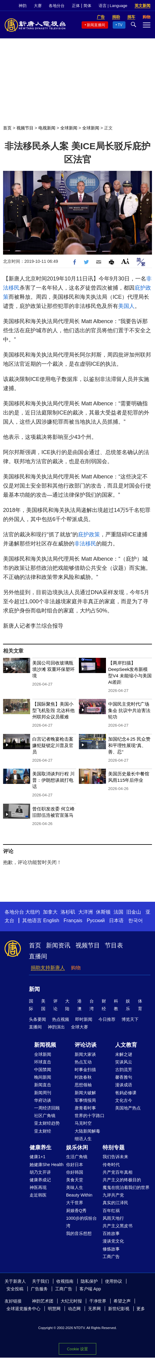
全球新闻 (68, 127)
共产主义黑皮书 (117, 1225)
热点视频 (60, 1019)
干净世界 (97, 1301)
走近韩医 (38, 1195)
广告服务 (39, 1288)
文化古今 (123, 1100)
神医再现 (38, 1187)
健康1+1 (37, 1156)
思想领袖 (83, 1084)
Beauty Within (79, 1195)
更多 (140, 1308)
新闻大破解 (85, 1092)
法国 (118, 912)
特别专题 (114, 1147)
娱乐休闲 (77, 1147)
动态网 (74, 1308)
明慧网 (54, 1308)
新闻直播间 (96, 25)
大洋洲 (85, 912)
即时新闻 (83, 1019)
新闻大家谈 (85, 1054)
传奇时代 (111, 1164)
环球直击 (42, 1062)
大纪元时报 (71, 1301)
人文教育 (126, 1045)
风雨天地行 (113, 1218)
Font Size (125, 261)
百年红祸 (111, 1210)
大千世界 (74, 1202)
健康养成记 (40, 1179)
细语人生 (83, 1138)
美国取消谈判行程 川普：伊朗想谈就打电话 (53, 780)
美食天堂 (74, 1179)
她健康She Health (46, 1164)
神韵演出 (56, 1026)
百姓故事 (111, 1233)
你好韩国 (74, 1172)
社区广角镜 (44, 1115)
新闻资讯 (58, 945)
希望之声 (122, 1301)
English (51, 920)
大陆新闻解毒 (87, 1131)
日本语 (116, 920)
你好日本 (74, 1164)
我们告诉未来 (115, 1156)
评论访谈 (86, 1045)
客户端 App (90, 1288)
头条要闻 (37, 1019)
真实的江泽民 (115, 1202)
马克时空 (83, 1123)
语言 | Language (113, 5)
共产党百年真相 (117, 1172)
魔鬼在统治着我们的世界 (126, 1187)
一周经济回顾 (47, 1107)
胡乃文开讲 (40, 1172)
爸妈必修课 (125, 1092)
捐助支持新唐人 (48, 967)
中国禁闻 (42, 1069)
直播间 (38, 956)
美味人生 (74, 1187)
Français (73, 920)
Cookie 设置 (77, 1349)
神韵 (22, 5)
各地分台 (57, 5)
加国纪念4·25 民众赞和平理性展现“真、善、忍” (129, 745)
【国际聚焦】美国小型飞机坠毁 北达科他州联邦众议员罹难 (53, 710)
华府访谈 (42, 1100)
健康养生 (40, 1147)
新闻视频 (45, 1045)
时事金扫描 (85, 1069)
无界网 (94, 1308)
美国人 (126, 306)
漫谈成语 (123, 1084)
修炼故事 (111, 1248)
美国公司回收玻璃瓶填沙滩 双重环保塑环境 (53, 669)
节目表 (114, 945)
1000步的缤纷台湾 (81, 1222)
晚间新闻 (42, 1077)
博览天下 (130, 1019)
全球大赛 (79, 1026)
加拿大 (50, 912)
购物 (76, 967)
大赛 (38, 5)
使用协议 (113, 1281)
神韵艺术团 (42, 1301)
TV (120, 25)
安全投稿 (14, 1288)
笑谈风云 (123, 1062)
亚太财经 (42, 1131)
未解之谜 (123, 1054)
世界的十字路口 (89, 1115)
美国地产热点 (128, 1107)
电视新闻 (46, 127)
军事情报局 (85, 1100)
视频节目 (24, 127)
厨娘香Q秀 (76, 1210)
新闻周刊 (42, 1092)
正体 (76, 5)
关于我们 (40, 1281)
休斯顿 (103, 912)
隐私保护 (89, 1281)
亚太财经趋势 (47, 1123)
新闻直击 (42, 1084)
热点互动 (83, 1062)
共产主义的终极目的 (122, 1179)
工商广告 (111, 1256)
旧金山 (133, 912)
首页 (7, 127)
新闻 (34, 989)
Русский (96, 920)
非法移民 (85, 544)
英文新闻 (142, 5)
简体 (87, 5)
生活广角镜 (76, 1156)
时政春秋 (83, 1077)
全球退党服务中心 (23, 1308)
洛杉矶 (68, 912)
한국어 (135, 920)
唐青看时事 (85, 1107)
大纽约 (32, 912)
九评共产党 (113, 1195)
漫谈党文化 (113, 1241)
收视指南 (64, 1281)
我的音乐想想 (79, 1233)
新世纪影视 (118, 1308)
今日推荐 (106, 1019)
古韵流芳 (123, 1069)
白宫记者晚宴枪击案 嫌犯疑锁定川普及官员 (52, 745)
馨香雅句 (123, 1077)
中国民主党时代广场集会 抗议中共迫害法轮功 (129, 710)
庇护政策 (89, 534)
